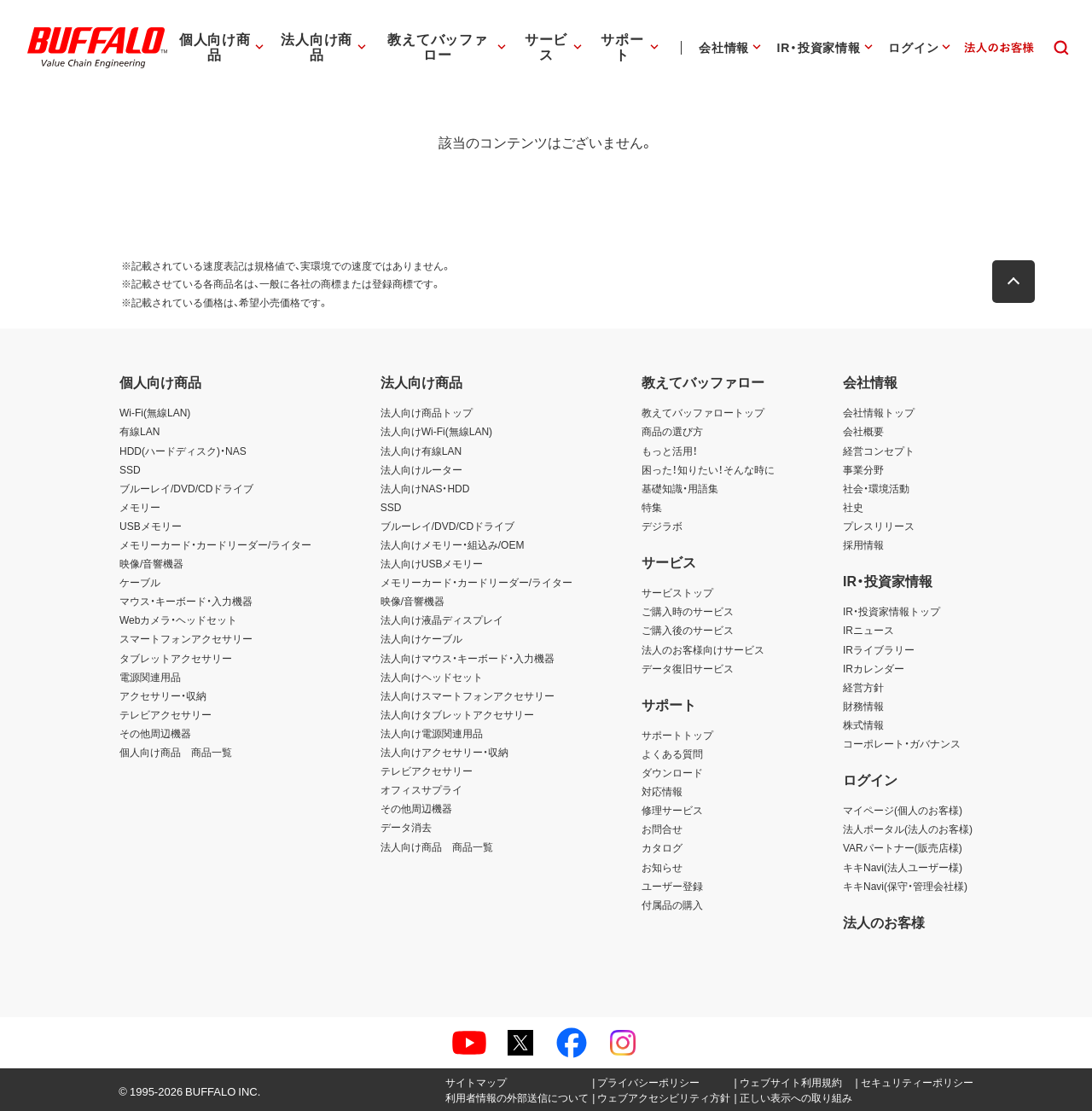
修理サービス (672, 809)
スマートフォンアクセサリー (186, 638)
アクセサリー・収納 (162, 695)
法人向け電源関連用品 (431, 733)
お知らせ (662, 867)
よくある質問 (672, 753)
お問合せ (662, 828)
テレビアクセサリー (165, 714)
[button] (1015, 281)
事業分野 (863, 469)
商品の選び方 (672, 431)
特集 (652, 507)
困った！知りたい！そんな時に (708, 469)
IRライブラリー (879, 649)
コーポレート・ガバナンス (902, 743)
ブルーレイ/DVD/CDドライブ (186, 488)
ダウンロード (672, 772)
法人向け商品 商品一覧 (436, 846)
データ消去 (406, 827)
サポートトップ (677, 734)
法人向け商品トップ (426, 412)
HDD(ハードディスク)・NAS (183, 450)
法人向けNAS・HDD (425, 488)
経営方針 (863, 687)
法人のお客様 (884, 921)
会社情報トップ (879, 412)
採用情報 (863, 544)
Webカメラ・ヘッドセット (178, 619)
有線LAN (139, 431)
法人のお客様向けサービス (703, 649)
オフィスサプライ (421, 789)
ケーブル (139, 582)
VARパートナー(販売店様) (902, 847)
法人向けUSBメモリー (432, 563)
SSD (130, 469)
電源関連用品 (150, 676)
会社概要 (863, 431)
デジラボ (662, 525)
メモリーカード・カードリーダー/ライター (215, 544)
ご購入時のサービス (688, 611)
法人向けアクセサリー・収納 (444, 751)
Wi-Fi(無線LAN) (154, 412)
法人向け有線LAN (421, 450)
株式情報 (863, 724)
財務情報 (863, 705)
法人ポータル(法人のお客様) (908, 828)
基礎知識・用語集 (680, 488)
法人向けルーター (421, 469)
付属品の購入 (672, 904)
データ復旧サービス (688, 668)
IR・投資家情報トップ (891, 611)
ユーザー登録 (672, 885)
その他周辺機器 (155, 733)
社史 (853, 507)
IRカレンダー (873, 668)
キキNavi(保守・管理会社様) (905, 885)
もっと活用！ (670, 450)
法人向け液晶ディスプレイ (441, 619)
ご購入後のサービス (688, 629)
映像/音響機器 (151, 563)
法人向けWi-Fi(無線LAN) (436, 431)
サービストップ (677, 592)
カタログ (662, 847)
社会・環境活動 (876, 488)
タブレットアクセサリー (175, 658)
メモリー (139, 507)
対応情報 (662, 791)
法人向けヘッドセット (431, 676)
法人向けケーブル (421, 638)
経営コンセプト (879, 450)
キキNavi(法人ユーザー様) (902, 867)
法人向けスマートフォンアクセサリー (467, 695)
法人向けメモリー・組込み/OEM (452, 544)
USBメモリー (150, 525)
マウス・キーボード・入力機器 (186, 600)
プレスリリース (879, 525)
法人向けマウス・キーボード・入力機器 (467, 658)
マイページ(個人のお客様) (902, 809)
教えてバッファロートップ (703, 412)
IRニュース (868, 629)
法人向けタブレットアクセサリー (457, 714)
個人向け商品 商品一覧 (175, 751)
